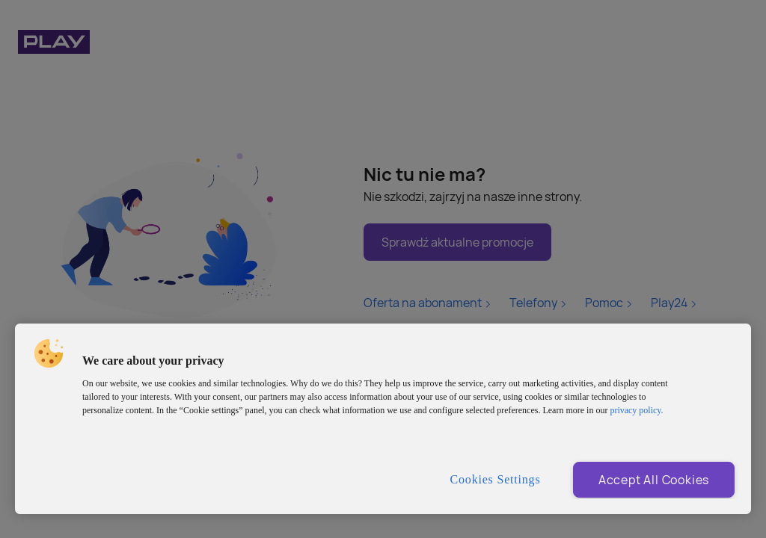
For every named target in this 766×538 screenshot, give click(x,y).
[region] (383, 419)
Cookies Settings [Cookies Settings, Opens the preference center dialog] (495, 479)
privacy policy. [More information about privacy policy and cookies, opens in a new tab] (636, 410)
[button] (48, 353)
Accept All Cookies (653, 479)
